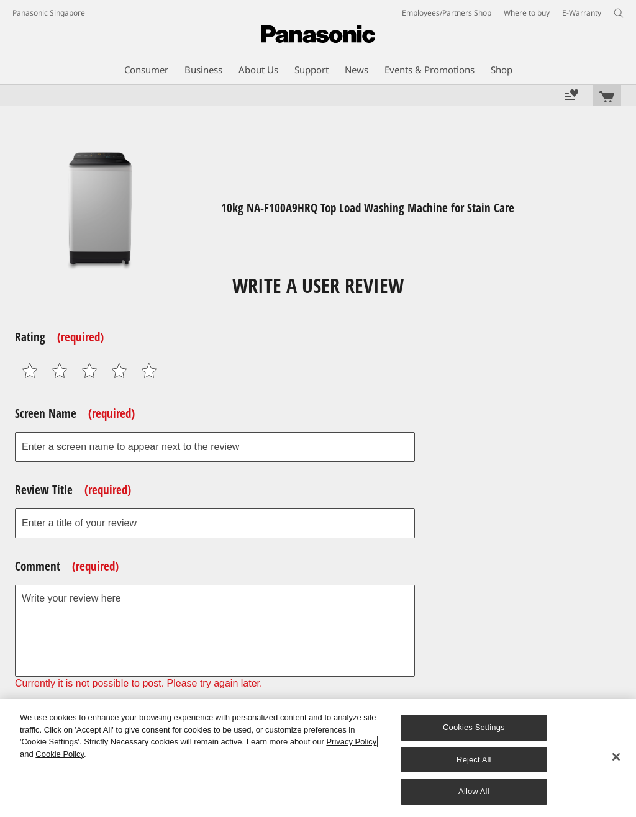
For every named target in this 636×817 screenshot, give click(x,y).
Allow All (473, 791)
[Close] (616, 756)
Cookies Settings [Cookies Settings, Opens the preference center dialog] (474, 727)
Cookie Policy (59, 754)
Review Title (73, 490)
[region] (318, 758)
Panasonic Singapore (48, 12)
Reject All (474, 759)
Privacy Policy (351, 741)
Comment (67, 566)
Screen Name (75, 413)
